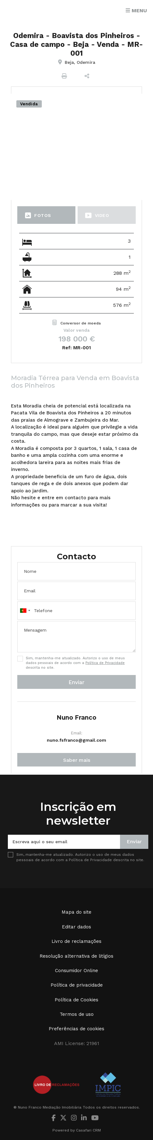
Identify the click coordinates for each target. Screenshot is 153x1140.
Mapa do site (76, 912)
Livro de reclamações (76, 941)
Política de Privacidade (105, 663)
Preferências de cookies (76, 1029)
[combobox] (76, 610)
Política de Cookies (76, 1000)
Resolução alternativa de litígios (76, 956)
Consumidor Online (76, 970)
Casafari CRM (88, 1130)
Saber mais (76, 760)
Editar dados (76, 927)
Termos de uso (77, 1014)
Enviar (76, 682)
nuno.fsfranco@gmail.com (76, 740)
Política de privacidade (77, 985)
